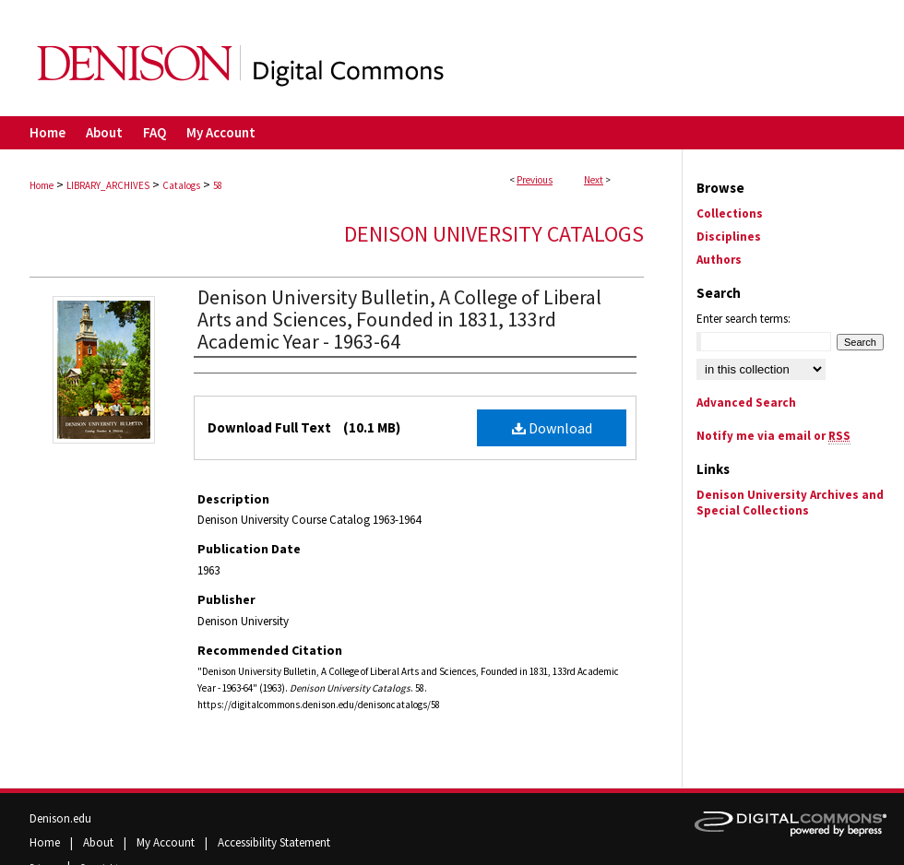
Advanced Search (746, 402)
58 (217, 185)
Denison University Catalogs (494, 233)
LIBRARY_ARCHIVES (107, 185)
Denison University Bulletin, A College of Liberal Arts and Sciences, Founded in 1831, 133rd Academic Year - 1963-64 (399, 319)
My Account (167, 842)
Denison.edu (60, 818)
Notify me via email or (773, 436)
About (99, 842)
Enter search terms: (743, 318)
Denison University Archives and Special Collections (790, 502)
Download (552, 428)
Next (593, 179)
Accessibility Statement (274, 842)
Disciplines (728, 236)
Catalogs (181, 185)
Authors (719, 259)
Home (42, 185)
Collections (729, 213)
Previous (535, 179)
